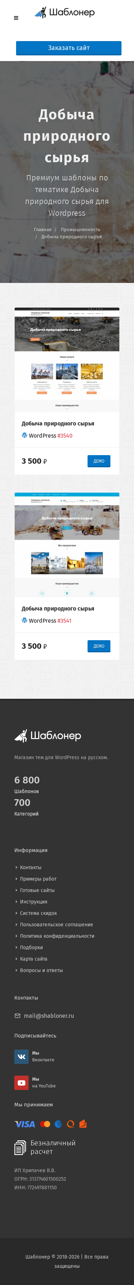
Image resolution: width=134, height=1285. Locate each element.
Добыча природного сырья (71, 236)
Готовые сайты (37, 890)
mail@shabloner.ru (49, 1015)
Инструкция (34, 902)
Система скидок (38, 913)
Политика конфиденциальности (57, 936)
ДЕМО (99, 461)
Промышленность (80, 229)
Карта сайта (34, 959)
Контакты (30, 868)
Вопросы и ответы (41, 970)
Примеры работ (38, 879)
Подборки (31, 948)
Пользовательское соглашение (56, 925)
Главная (42, 229)
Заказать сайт (69, 48)
